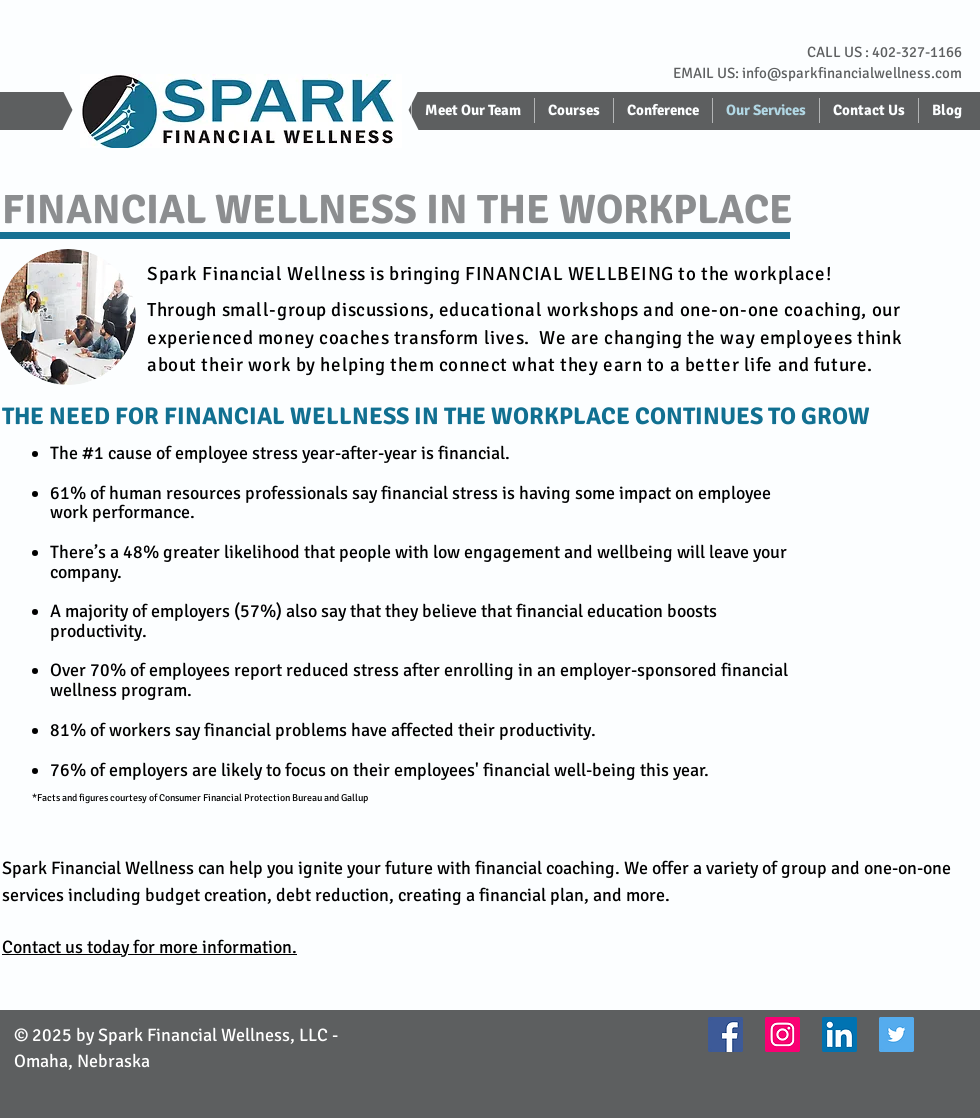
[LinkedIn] (839, 1034)
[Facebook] (725, 1034)
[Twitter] (896, 1034)
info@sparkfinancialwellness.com (852, 73)
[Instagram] (782, 1034)
